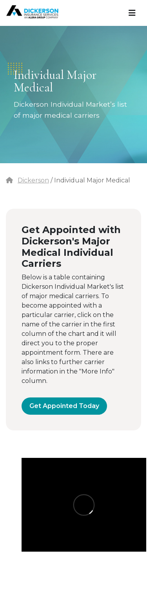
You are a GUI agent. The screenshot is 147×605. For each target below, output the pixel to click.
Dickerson (33, 180)
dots (15, 69)
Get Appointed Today (64, 406)
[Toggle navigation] (132, 13)
